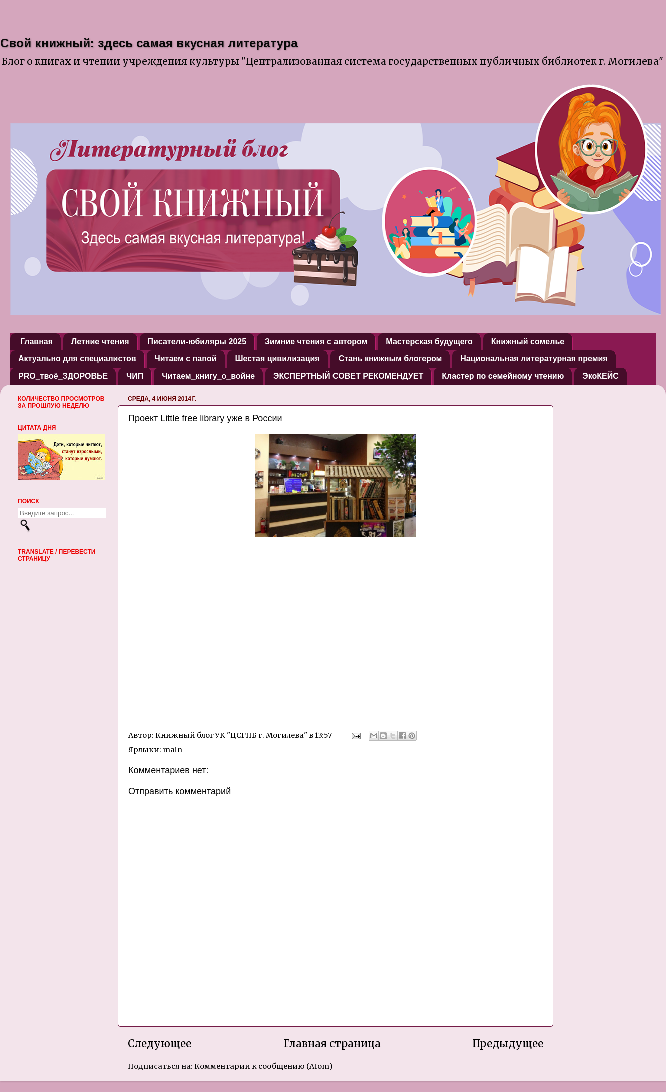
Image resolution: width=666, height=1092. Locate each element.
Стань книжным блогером (390, 358)
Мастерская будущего (429, 341)
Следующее (159, 1043)
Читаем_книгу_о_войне (208, 376)
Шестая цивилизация (277, 358)
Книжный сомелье (527, 341)
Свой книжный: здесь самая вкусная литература (149, 43)
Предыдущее (507, 1043)
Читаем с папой (186, 358)
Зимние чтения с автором (316, 341)
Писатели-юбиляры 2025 (197, 341)
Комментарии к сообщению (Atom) (263, 1066)
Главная (36, 341)
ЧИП (134, 376)
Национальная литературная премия (533, 358)
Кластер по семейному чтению (503, 376)
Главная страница (332, 1043)
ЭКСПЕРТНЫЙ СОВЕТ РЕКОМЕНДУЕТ (348, 376)
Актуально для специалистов (77, 358)
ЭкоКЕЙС (600, 376)
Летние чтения (100, 341)
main (172, 749)
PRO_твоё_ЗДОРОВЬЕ (63, 376)
